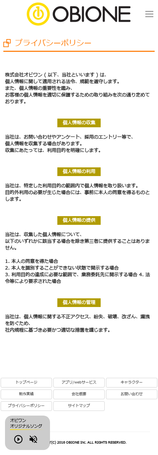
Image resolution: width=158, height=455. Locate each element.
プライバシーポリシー (26, 406)
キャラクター (132, 382)
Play (28, 442)
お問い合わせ (132, 394)
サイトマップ (79, 406)
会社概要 (79, 394)
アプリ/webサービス (79, 382)
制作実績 (26, 394)
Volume (46, 442)
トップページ (26, 382)
